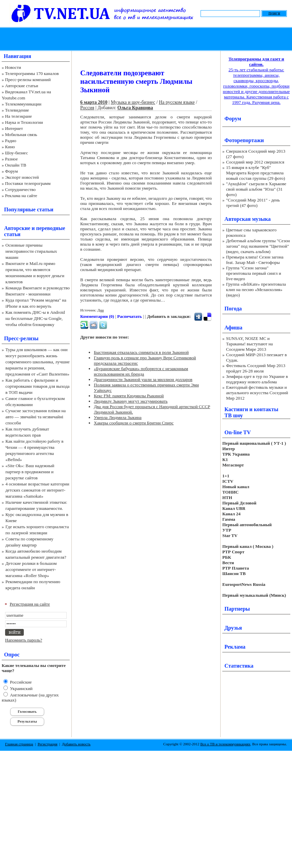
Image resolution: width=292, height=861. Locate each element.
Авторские (17, 228)
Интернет (14, 128)
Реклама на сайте (21, 195)
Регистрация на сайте (30, 604)
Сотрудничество (20, 189)
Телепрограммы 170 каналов (32, 73)
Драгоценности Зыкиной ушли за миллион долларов (143, 379)
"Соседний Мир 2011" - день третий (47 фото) (253, 202)
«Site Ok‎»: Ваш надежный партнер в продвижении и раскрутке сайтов (29, 471)
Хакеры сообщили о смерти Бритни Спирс (134, 422)
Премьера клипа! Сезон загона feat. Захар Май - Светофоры (255, 259)
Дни (100, 310)
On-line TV (237, 432)
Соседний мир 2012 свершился (255, 162)
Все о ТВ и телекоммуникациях (225, 744)
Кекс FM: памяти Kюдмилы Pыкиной (129, 395)
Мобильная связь (21, 134)
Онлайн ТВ (15, 165)
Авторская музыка (247, 219)
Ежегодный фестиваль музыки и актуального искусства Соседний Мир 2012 (257, 393)
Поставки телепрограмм (28, 183)
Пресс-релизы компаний (28, 79)
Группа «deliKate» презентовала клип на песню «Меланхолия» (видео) (256, 290)
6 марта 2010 (93, 102)
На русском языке (176, 102)
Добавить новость (76, 744)
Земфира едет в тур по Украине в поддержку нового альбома (257, 379)
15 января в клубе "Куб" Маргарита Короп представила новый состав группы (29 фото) (255, 173)
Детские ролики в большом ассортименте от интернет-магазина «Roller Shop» (31, 569)
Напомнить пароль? (23, 640)
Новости (13, 67)
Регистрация (47, 744)
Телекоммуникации (23, 104)
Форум (11, 171)
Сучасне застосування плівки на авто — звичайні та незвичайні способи (35, 416)
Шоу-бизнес (16, 152)
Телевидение (17, 110)
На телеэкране (18, 116)
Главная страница (19, 744)
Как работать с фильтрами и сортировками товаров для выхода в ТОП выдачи (37, 386)
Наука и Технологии (24, 122)
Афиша (233, 327)
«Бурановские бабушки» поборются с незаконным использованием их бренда (141, 371)
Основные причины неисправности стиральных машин (31, 251)
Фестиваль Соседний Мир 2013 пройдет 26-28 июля (255, 368)
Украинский (21, 688)
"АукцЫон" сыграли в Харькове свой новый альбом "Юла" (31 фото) (256, 189)
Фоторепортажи (244, 140)
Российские (20, 682)
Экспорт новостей (22, 177)
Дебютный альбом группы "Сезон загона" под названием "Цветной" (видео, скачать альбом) (258, 246)
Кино (10, 146)
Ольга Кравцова (135, 107)
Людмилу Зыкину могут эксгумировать (131, 401)
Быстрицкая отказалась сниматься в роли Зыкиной (141, 352)
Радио (10, 140)
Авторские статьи (21, 85)
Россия (87, 107)
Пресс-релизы (21, 338)
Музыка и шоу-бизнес (133, 102)
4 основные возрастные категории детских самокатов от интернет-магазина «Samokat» (37, 490)
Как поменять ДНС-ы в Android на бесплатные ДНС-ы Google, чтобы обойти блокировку (35, 318)
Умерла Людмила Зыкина (117, 417)
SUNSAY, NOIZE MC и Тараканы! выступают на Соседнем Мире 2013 (249, 344)
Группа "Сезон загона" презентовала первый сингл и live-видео (253, 273)
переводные (50, 228)
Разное (11, 158)
